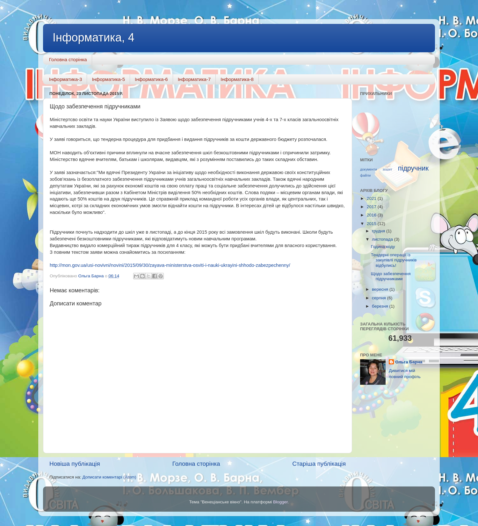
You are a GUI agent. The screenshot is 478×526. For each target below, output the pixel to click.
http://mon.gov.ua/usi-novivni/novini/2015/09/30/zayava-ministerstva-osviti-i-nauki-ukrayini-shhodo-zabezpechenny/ (170, 265)
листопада (383, 239)
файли (365, 175)
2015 (372, 223)
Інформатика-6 (151, 79)
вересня (380, 289)
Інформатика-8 (237, 79)
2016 (372, 215)
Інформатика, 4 (93, 37)
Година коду (383, 246)
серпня (379, 298)
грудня (379, 231)
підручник (413, 168)
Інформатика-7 (194, 79)
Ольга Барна (408, 362)
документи (368, 169)
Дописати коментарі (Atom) (109, 477)
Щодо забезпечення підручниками (391, 276)
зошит (387, 169)
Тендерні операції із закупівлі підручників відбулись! (394, 259)
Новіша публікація (74, 463)
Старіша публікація (319, 463)
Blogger (280, 502)
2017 (372, 206)
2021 (372, 198)
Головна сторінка (68, 59)
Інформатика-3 (65, 79)
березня (380, 306)
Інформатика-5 (108, 79)
